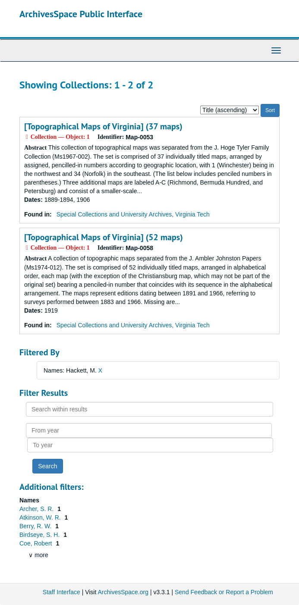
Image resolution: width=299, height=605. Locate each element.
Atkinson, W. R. (41, 517)
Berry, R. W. (36, 526)
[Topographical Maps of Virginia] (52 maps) (103, 237)
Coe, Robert (36, 543)
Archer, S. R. (37, 508)
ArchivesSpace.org (123, 592)
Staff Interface (61, 592)
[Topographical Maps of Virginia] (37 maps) (103, 126)
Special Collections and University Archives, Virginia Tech (133, 214)
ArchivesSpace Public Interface (80, 14)
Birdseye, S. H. (40, 534)
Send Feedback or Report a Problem (224, 592)
